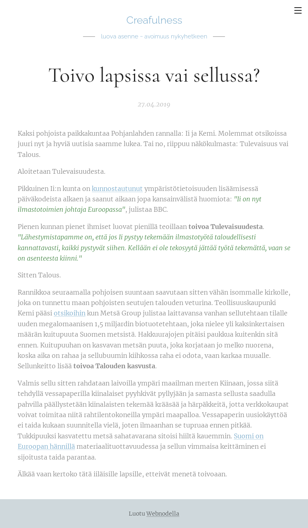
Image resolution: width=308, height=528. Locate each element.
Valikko (298, 10)
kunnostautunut (117, 189)
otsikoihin (69, 313)
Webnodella (162, 513)
